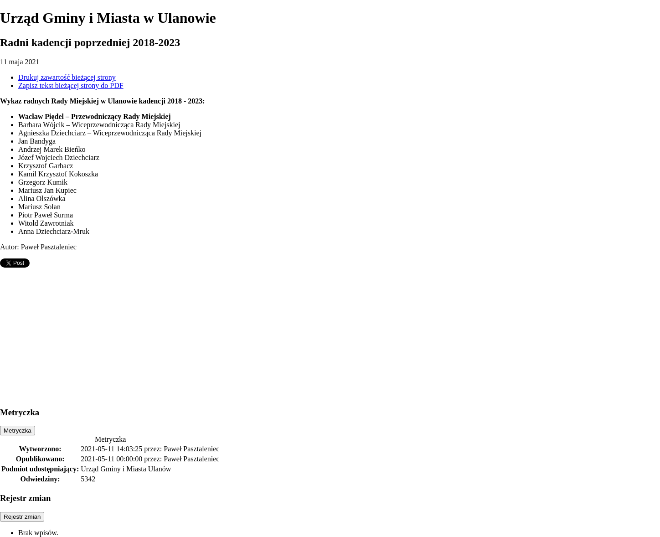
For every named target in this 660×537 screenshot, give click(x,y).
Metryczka (17, 430)
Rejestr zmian (22, 516)
